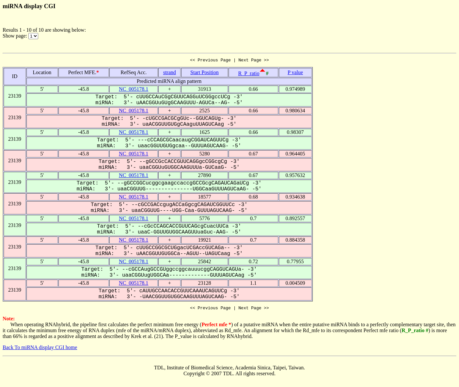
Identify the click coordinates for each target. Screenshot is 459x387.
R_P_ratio (249, 74)
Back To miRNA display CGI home (40, 349)
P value (295, 73)
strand (169, 73)
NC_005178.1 (133, 90)
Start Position (204, 73)
